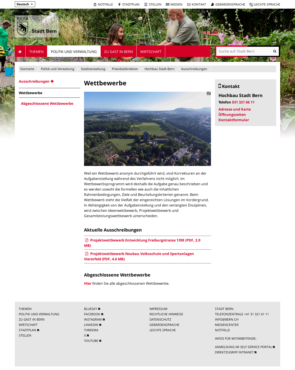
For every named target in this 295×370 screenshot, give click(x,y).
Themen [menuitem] (36, 51)
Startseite (27, 69)
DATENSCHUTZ (160, 319)
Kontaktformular (233, 119)
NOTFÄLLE (222, 330)
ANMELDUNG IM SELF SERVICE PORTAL (243, 347)
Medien (176, 4)
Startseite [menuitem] (20, 51)
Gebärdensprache (230, 4)
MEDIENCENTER (227, 325)
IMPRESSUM (158, 309)
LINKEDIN (91, 325)
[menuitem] (49, 81)
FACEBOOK (92, 314)
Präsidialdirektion (125, 69)
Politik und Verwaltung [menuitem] (74, 51)
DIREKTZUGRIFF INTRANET (234, 352)
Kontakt (199, 4)
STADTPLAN (27, 330)
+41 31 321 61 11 (256, 314)
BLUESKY (90, 309)
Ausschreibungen (194, 69)
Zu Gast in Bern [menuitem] (118, 51)
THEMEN (25, 309)
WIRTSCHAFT (28, 325)
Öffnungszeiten (232, 114)
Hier (87, 283)
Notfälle (105, 4)
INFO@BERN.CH (226, 319)
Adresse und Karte (234, 109)
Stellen (155, 4)
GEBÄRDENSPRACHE (164, 325)
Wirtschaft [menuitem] (150, 51)
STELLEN (25, 335)
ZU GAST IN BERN (32, 319)
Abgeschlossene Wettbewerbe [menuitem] (47, 103)
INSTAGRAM (93, 319)
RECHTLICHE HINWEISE (166, 314)
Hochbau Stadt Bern (159, 69)
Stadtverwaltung (93, 69)
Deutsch (23, 4)
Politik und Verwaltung (57, 69)
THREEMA (91, 330)
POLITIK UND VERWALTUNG (39, 314)
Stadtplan (131, 4)
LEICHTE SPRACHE (162, 330)
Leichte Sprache (267, 4)
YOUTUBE (91, 341)
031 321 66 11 (243, 102)
